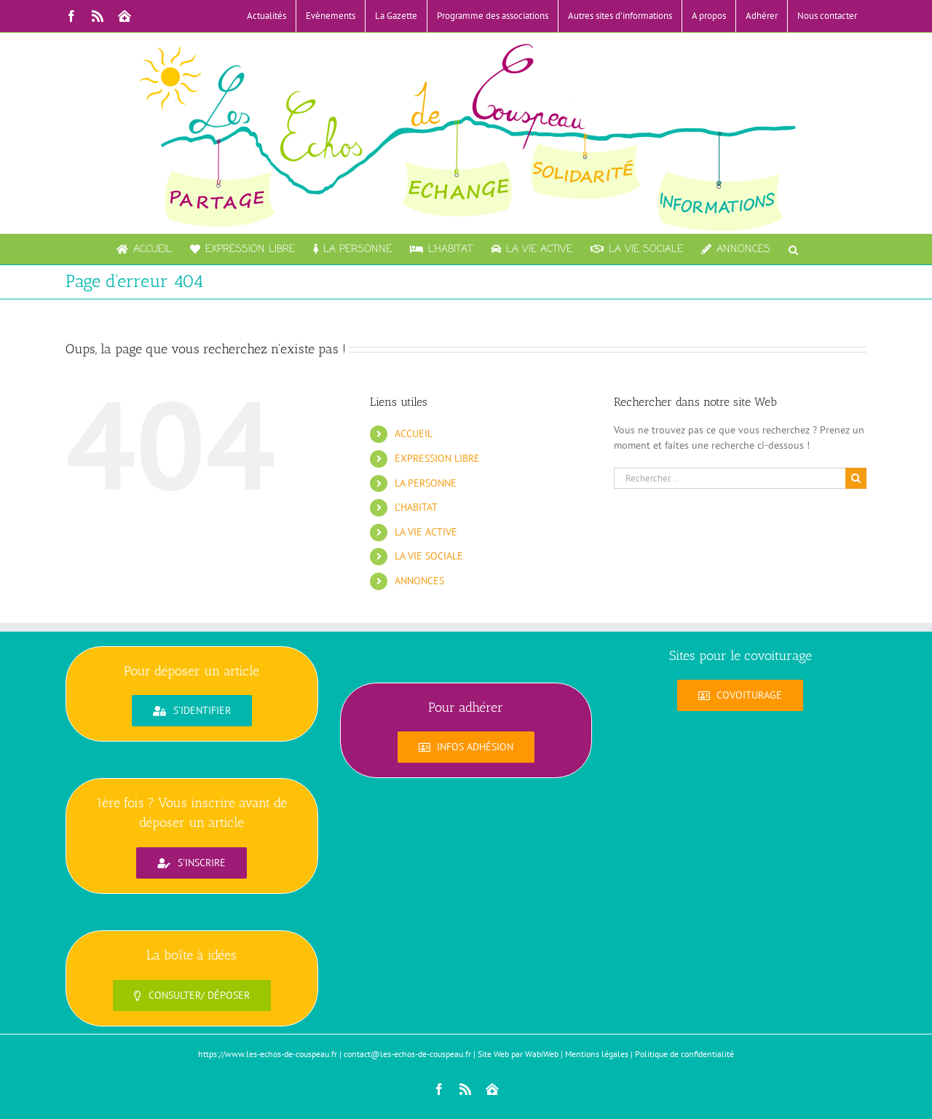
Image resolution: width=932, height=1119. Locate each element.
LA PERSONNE (426, 483)
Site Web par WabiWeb (518, 1053)
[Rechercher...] (729, 478)
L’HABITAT (416, 507)
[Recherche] (855, 478)
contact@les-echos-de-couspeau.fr (407, 1053)
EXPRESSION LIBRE (437, 458)
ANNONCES (419, 580)
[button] (793, 249)
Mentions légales (596, 1053)
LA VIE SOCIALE (429, 555)
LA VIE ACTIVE (426, 531)
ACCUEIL (414, 433)
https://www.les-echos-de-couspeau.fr (267, 1053)
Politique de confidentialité (684, 1053)
